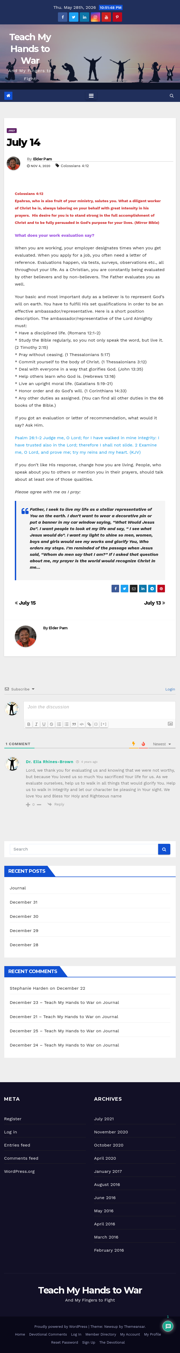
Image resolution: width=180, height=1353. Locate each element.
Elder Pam (42, 159)
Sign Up (88, 1342)
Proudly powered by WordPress (61, 1327)
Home (20, 1334)
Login (169, 689)
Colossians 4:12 (75, 166)
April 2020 (105, 1158)
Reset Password (64, 1342)
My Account (130, 1334)
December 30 (24, 916)
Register (13, 1118)
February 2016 (109, 1250)
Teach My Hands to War (30, 48)
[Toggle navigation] (91, 96)
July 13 (154, 603)
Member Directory (100, 1334)
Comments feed (21, 1158)
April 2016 (104, 1223)
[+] (104, 724)
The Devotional (112, 1342)
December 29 (24, 930)
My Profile (152, 1334)
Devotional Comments (48, 1334)
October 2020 (108, 1145)
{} (96, 724)
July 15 (25, 603)
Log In (76, 1334)
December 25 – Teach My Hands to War (52, 1030)
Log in (10, 1131)
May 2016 (103, 1210)
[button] (172, 95)
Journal (18, 887)
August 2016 (107, 1184)
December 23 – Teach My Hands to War (52, 1002)
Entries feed (17, 1145)
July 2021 (104, 1118)
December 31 (23, 902)
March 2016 (106, 1237)
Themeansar (134, 1327)
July (11, 130)
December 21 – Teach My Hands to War (52, 1016)
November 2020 (111, 1131)
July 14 (23, 142)
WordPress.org (19, 1171)
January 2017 (108, 1171)
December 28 (24, 944)
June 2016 (105, 1197)
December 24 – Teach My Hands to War (52, 1045)
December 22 (71, 988)
